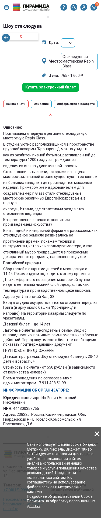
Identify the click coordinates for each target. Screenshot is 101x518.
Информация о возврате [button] (76, 104)
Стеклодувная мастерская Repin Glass (78, 61)
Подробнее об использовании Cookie (60, 496)
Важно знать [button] (16, 104)
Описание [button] (41, 104)
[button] (6, 7)
